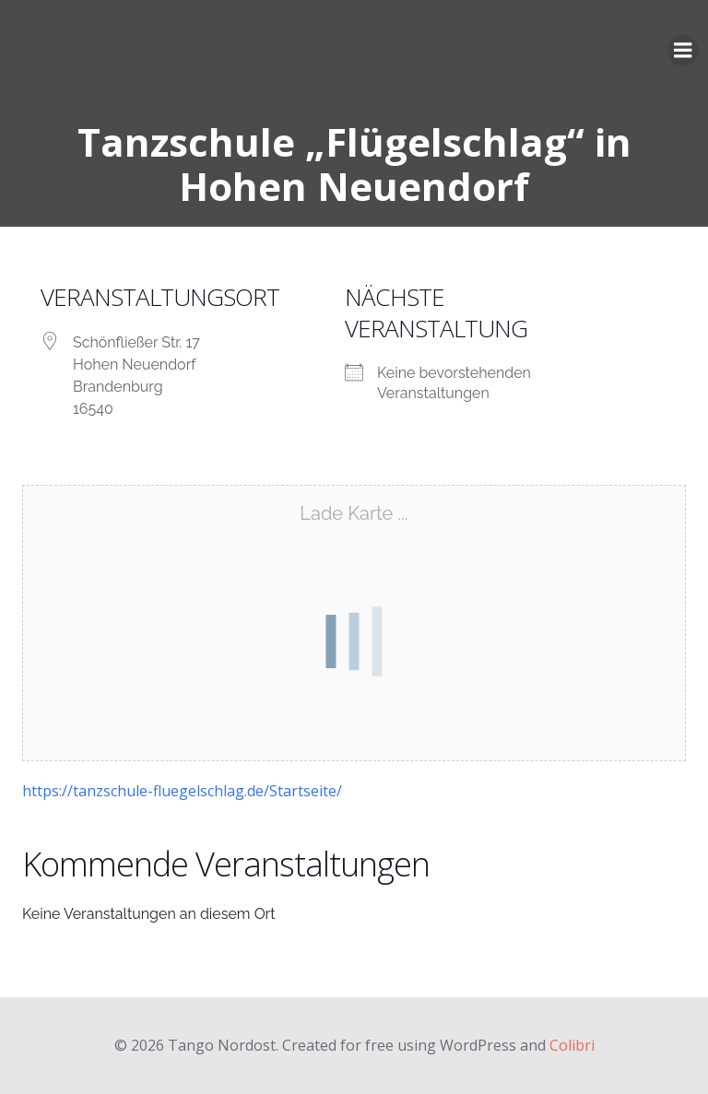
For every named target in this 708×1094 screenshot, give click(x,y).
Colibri (572, 1045)
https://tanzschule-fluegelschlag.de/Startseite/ (182, 791)
